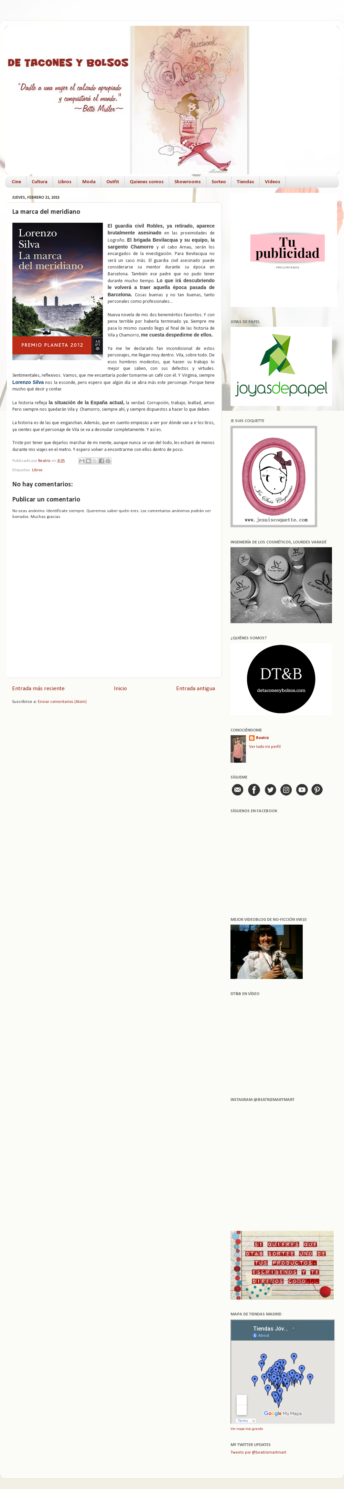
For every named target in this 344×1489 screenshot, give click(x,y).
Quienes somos (147, 182)
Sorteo (219, 182)
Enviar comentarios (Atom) (62, 702)
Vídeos (272, 182)
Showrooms (187, 182)
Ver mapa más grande (246, 1429)
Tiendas (245, 182)
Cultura (39, 182)
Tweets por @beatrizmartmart (258, 1453)
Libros (65, 182)
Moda (89, 182)
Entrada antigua (195, 689)
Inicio (120, 689)
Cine (16, 182)
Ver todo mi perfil (265, 747)
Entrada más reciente (38, 689)
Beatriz (262, 738)
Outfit (112, 182)
